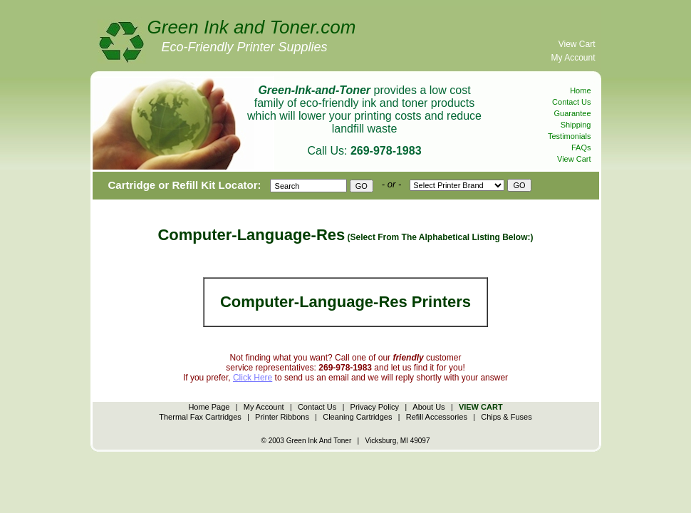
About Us (428, 407)
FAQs (581, 147)
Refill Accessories (436, 417)
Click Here (252, 378)
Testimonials (569, 136)
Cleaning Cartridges (357, 417)
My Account (573, 58)
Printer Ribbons (282, 417)
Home (580, 90)
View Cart (577, 44)
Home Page (208, 407)
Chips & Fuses (506, 417)
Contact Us (571, 102)
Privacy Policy (374, 407)
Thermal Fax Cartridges (200, 417)
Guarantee (572, 113)
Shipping (576, 124)
